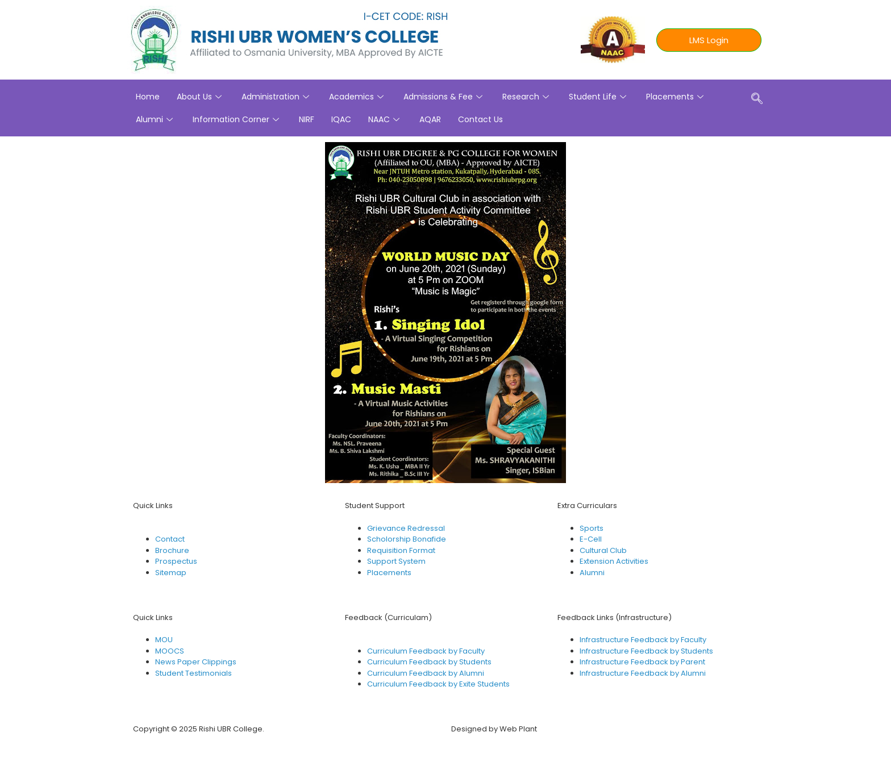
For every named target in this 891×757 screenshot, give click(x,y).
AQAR (430, 119)
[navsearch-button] (757, 99)
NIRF (306, 119)
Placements (676, 96)
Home (148, 96)
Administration (277, 96)
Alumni (156, 119)
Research (527, 96)
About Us (200, 96)
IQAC (341, 119)
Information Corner (237, 119)
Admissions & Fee (444, 96)
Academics (357, 96)
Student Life (599, 96)
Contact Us (480, 119)
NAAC (385, 119)
